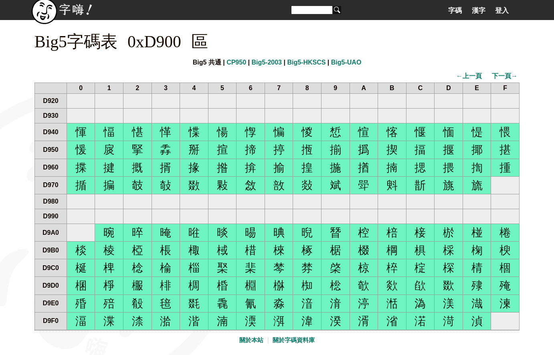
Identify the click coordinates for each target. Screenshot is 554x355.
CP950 (236, 62)
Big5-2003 (266, 62)
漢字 (478, 10)
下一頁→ (505, 76)
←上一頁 (469, 76)
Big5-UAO (346, 62)
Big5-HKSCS (306, 62)
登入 (502, 10)
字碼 (455, 10)
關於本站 (251, 340)
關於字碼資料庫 (294, 340)
